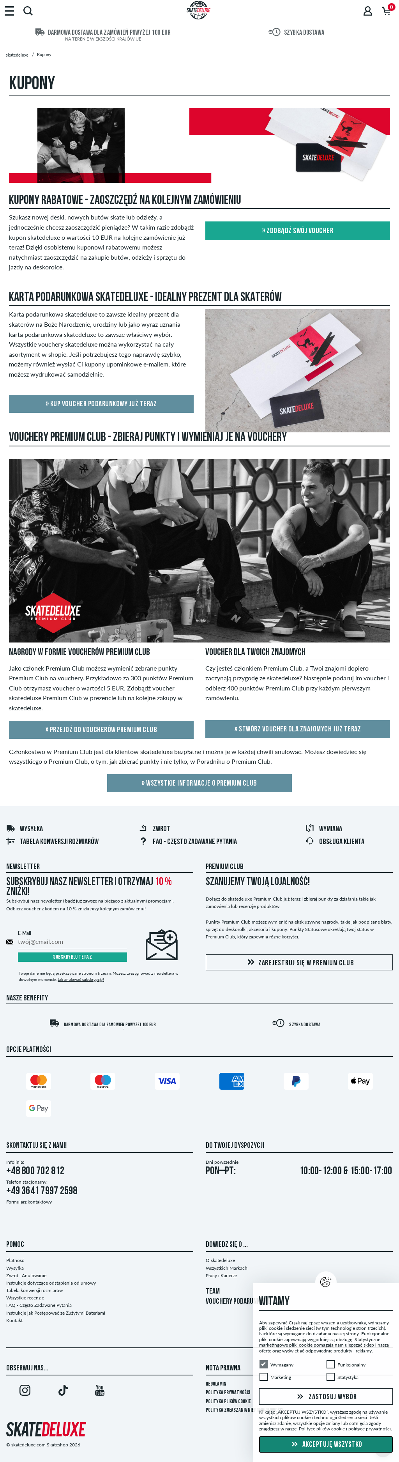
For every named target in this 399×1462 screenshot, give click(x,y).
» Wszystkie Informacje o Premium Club (199, 784)
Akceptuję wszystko (326, 1445)
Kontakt (14, 1320)
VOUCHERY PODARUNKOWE (238, 1302)
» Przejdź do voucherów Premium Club (101, 730)
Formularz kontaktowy (29, 1202)
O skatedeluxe (220, 1260)
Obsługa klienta (334, 842)
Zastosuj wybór (326, 1397)
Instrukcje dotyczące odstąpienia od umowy (51, 1283)
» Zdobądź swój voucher (297, 231)
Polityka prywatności (228, 1393)
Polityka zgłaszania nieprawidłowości (244, 1410)
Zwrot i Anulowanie (26, 1275)
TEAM (213, 1292)
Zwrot (154, 829)
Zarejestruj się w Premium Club (299, 962)
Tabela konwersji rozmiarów (52, 842)
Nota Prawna (223, 1368)
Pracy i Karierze (221, 1275)
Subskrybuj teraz (72, 957)
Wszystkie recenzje (25, 1298)
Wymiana (323, 829)
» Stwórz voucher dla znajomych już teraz (298, 729)
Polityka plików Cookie (228, 1402)
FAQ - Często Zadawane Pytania (188, 842)
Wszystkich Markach (226, 1268)
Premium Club (225, 867)
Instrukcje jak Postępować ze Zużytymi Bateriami (55, 1313)
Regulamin (216, 1384)
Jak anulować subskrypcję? (81, 979)
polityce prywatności (369, 1429)
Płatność (15, 1260)
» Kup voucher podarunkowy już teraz (101, 404)
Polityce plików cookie (322, 1429)
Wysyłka (24, 829)
